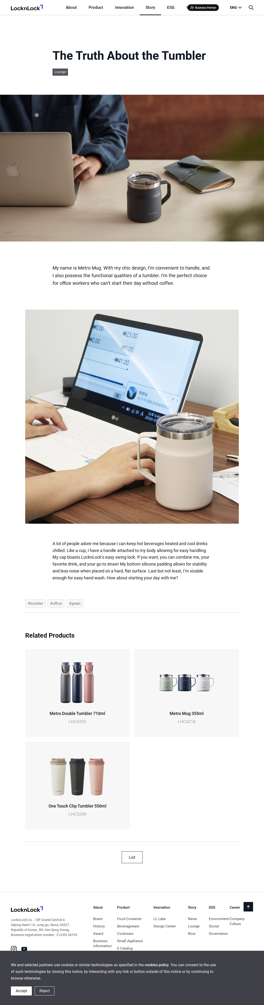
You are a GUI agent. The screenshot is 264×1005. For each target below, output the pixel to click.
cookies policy (157, 965)
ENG (233, 7)
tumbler (36, 603)
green (76, 603)
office (57, 603)
